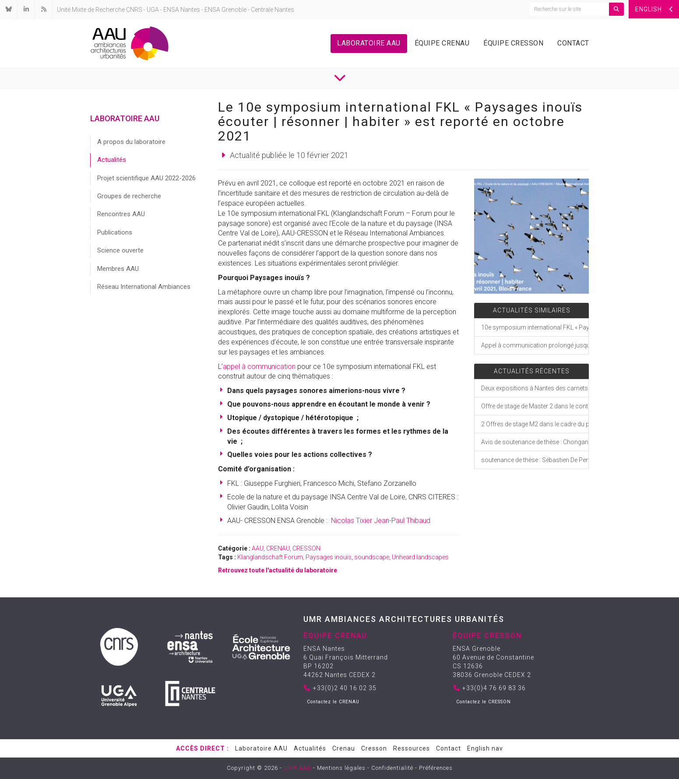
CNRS (134, 9)
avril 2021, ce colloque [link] (281, 183)
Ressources (411, 748)
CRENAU (278, 548)
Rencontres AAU (121, 214)
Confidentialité (392, 768)
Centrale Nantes (272, 9)
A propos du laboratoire (131, 142)
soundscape (371, 557)
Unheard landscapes (420, 557)
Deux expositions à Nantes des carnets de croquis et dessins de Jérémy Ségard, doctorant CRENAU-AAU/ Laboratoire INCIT (534, 388)
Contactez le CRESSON (483, 702)
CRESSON (306, 548)
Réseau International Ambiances (143, 287)
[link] (281, 183)
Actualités (111, 160)
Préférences (436, 768)
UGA (153, 9)
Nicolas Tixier (351, 520)
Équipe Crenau (442, 43)
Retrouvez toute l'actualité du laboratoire (277, 570)
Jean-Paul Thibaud (402, 520)
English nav (485, 748)
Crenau (343, 748)
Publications (114, 232)
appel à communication (259, 366)
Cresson (374, 748)
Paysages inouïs (329, 557)
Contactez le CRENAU (333, 702)
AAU (258, 548)
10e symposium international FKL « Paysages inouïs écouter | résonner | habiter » (534, 327)
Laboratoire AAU (369, 43)
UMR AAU (297, 768)
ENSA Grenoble (225, 9)
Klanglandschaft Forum (270, 557)
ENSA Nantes (181, 9)
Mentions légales (341, 768)
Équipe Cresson (513, 43)
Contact (573, 43)
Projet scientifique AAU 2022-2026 (146, 178)
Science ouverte (120, 250)
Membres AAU (118, 269)
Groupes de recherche (129, 196)
